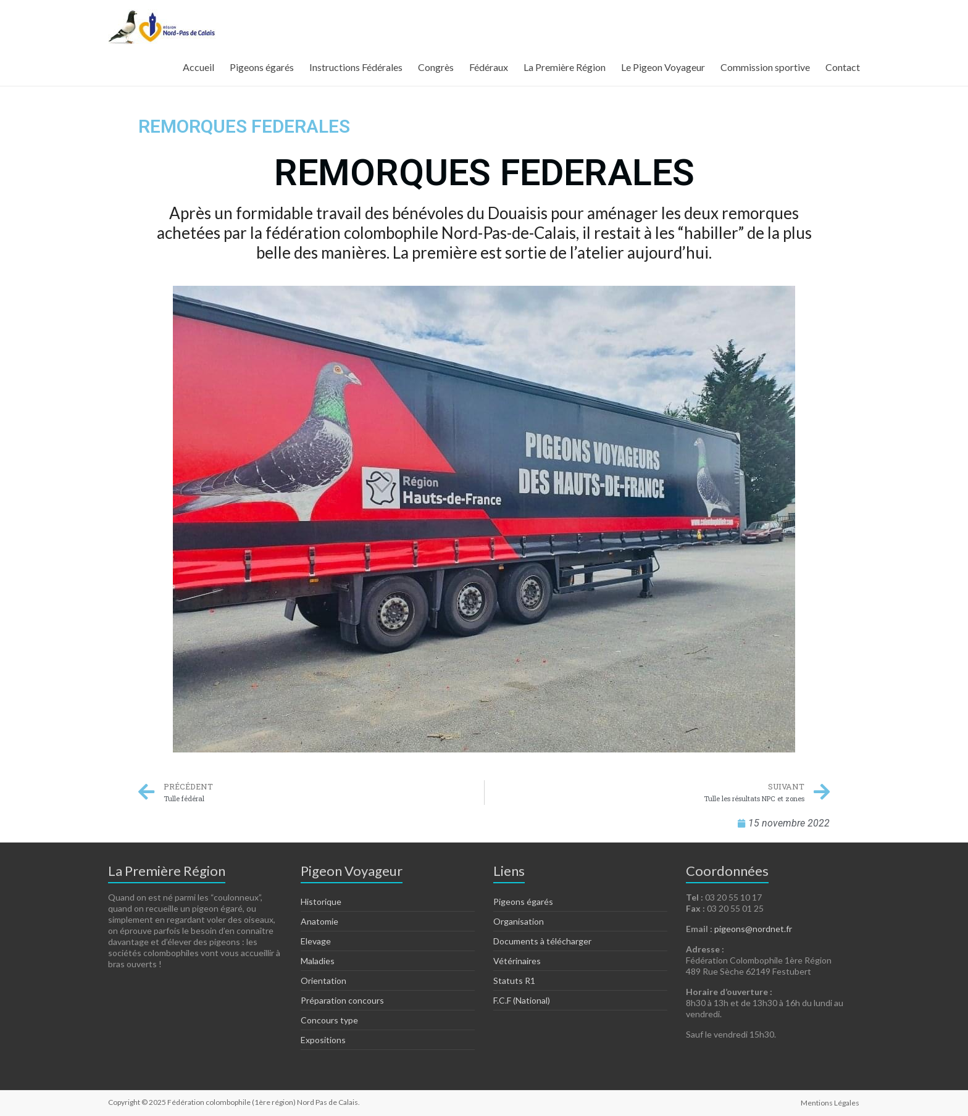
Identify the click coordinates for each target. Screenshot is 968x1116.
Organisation (518, 921)
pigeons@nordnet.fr (753, 928)
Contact (842, 67)
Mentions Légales (830, 1102)
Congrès (436, 67)
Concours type (329, 1020)
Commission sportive (765, 67)
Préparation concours (342, 1000)
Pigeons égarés (262, 67)
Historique (321, 901)
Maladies (318, 961)
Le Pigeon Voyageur (663, 67)
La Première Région (565, 67)
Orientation (323, 980)
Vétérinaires (517, 961)
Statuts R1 (514, 980)
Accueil (198, 67)
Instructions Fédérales (356, 67)
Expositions (323, 1040)
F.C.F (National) (521, 1000)
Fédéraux (488, 67)
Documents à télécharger (542, 941)
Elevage (316, 941)
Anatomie (319, 921)
